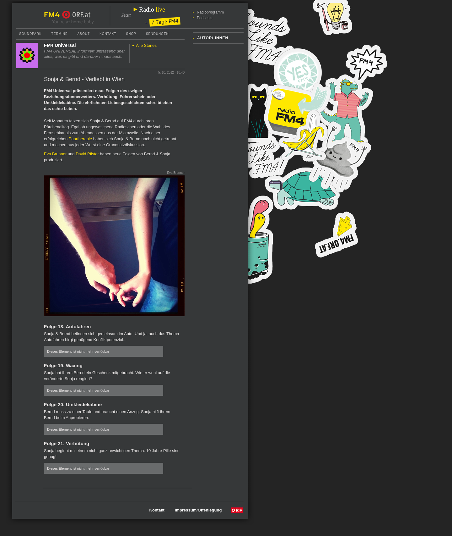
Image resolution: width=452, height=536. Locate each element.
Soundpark (30, 34)
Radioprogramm (210, 12)
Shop (131, 34)
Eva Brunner (55, 154)
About (84, 34)
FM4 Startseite (53, 15)
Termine (59, 34)
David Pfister (87, 154)
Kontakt (108, 34)
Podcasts (204, 18)
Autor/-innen (212, 38)
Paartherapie (80, 138)
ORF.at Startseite (76, 15)
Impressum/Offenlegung (198, 510)
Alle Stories (146, 45)
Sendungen (157, 34)
